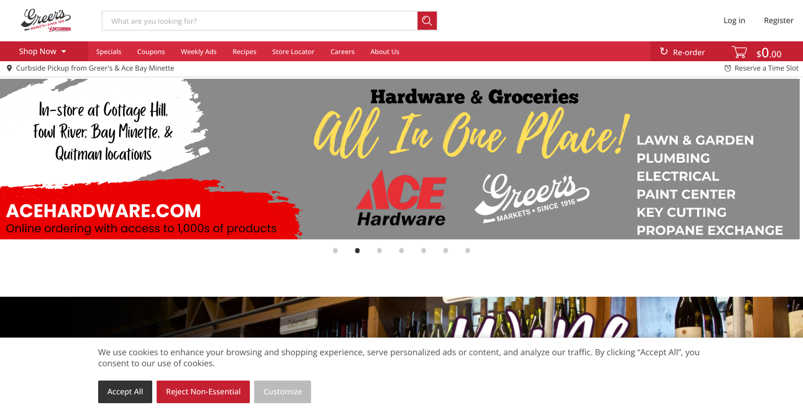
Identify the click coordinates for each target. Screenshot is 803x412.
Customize (283, 392)
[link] (401, 159)
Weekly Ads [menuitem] (199, 51)
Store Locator (293, 51)
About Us (385, 51)
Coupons (151, 51)
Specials (108, 51)
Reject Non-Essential (203, 392)
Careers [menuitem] (342, 51)
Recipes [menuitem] (244, 51)
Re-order (689, 52)
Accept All (125, 392)
